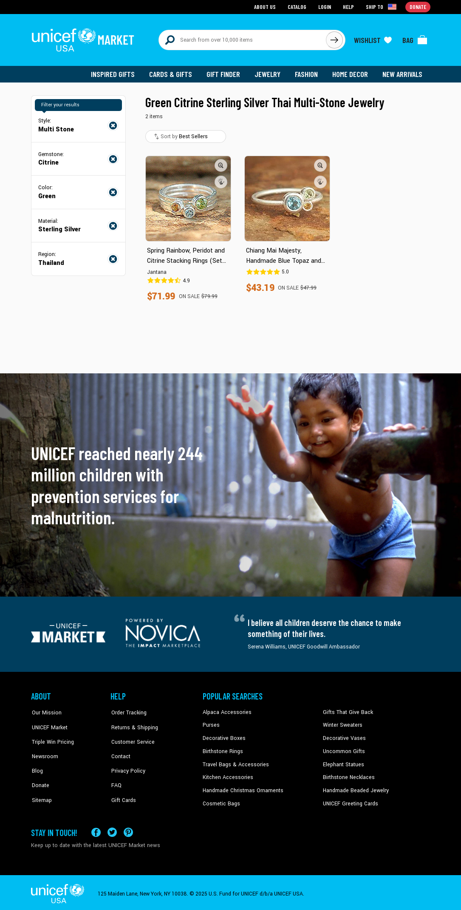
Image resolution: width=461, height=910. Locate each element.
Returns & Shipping (133, 723)
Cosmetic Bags (221, 801)
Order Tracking (127, 710)
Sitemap (41, 788)
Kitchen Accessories (226, 775)
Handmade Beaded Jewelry (354, 788)
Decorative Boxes (223, 736)
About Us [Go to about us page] (265, 6)
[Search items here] (242, 39)
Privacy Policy (126, 762)
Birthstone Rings (222, 749)
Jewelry (269, 72)
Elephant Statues (343, 762)
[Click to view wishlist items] (373, 39)
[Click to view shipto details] (382, 7)
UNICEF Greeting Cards (349, 801)
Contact (119, 749)
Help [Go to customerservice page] (348, 6)
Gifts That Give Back (346, 710)
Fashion (308, 72)
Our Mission (45, 710)
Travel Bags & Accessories (234, 762)
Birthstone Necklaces (347, 775)
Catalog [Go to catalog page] (297, 6)
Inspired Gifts (115, 72)
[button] (221, 163)
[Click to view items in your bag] (415, 39)
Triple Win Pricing (51, 736)
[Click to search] (334, 39)
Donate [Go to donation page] (418, 6)
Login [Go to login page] (324, 6)
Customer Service (131, 736)
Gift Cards (122, 788)
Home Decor (350, 72)
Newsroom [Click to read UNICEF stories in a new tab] (44, 749)
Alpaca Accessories (226, 710)
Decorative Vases (343, 736)
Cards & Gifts (173, 72)
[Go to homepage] (84, 39)
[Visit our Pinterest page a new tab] (128, 829)
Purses (211, 723)
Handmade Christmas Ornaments (242, 788)
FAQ (115, 775)
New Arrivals (402, 72)
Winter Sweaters (342, 723)
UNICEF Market (48, 723)
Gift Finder (225, 72)
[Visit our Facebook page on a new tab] (96, 829)
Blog (36, 762)
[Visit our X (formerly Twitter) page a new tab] (112, 829)
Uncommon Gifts (343, 749)
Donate (39, 775)
